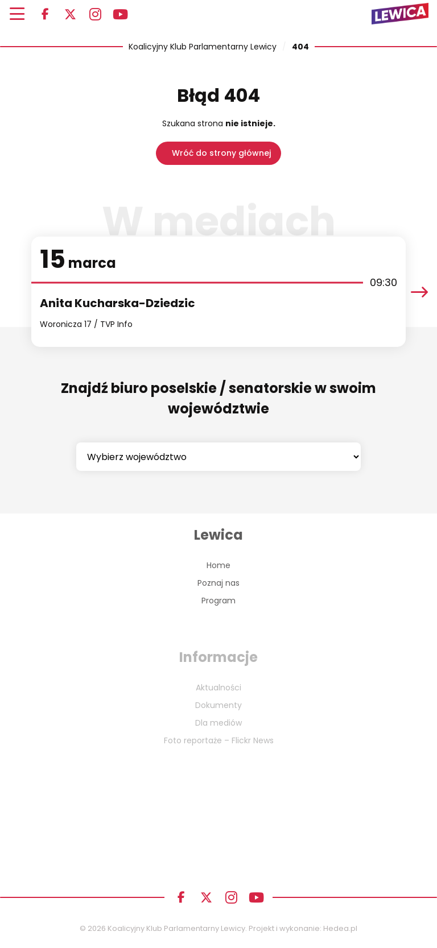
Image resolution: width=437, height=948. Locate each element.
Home (218, 565)
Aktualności (218, 687)
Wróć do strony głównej (221, 153)
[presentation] (419, 292)
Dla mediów (218, 722)
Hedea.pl (340, 928)
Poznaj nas (218, 583)
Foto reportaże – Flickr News (219, 740)
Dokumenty (218, 705)
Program (218, 600)
